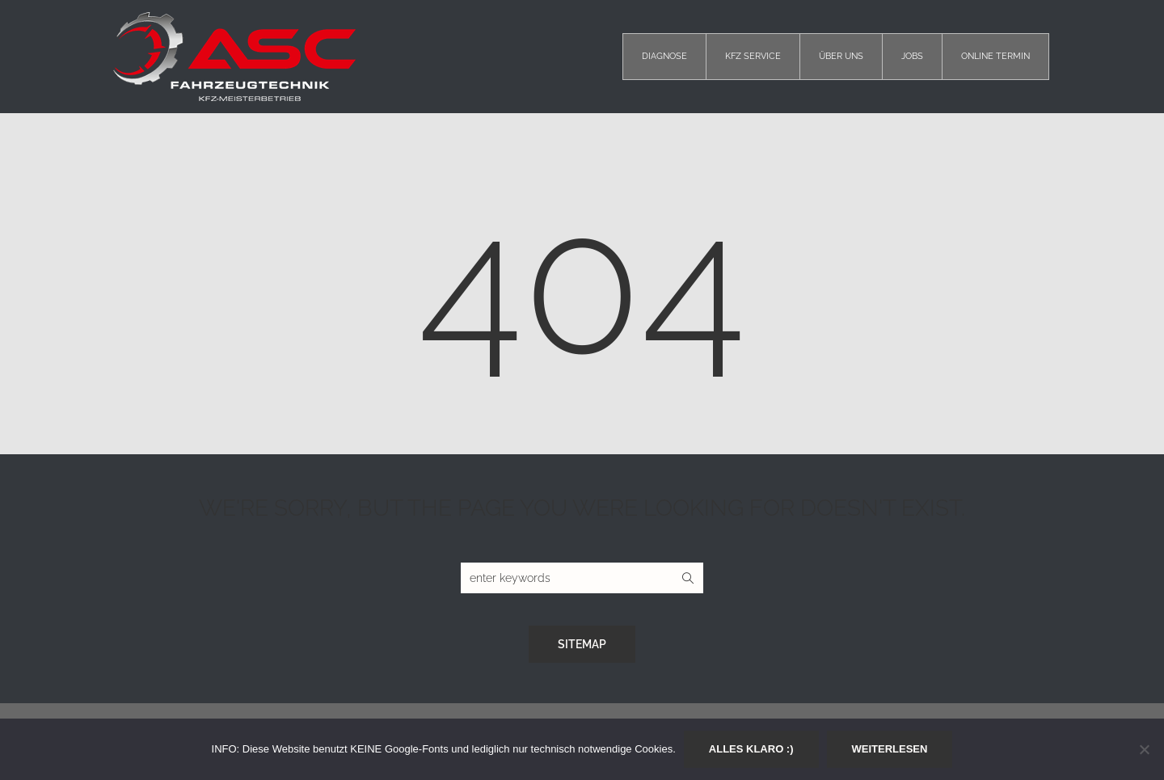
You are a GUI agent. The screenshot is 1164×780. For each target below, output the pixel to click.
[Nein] (1144, 749)
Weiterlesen (890, 749)
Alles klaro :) (751, 749)
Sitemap (582, 644)
